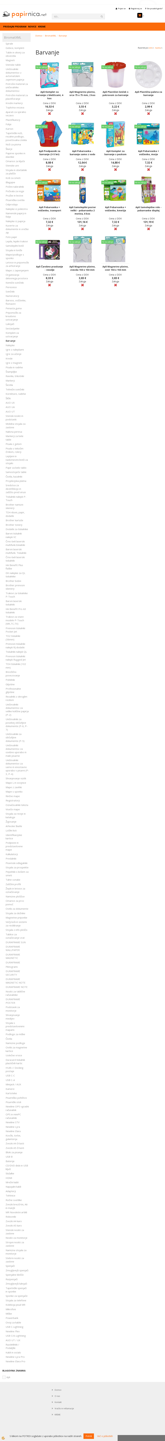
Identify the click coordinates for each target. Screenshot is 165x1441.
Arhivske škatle (14, 826)
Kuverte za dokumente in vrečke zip (17, 229)
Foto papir (11, 237)
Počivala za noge (15, 191)
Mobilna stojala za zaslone (15, 425)
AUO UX (10, 402)
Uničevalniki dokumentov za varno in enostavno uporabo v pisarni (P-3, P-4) (17, 767)
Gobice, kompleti (15, 48)
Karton (9, 128)
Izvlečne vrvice (14, 1055)
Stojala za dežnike (15, 913)
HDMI (9, 1178)
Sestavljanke (12, 328)
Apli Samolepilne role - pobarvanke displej (148, 209)
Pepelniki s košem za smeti (17, 873)
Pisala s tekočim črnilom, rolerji (14, 450)
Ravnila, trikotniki (15, 376)
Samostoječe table (16, 472)
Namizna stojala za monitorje (16, 1252)
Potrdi (89, 1436)
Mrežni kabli (12, 1182)
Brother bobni (13, 580)
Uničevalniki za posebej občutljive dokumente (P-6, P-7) (17, 724)
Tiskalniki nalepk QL (16, 651)
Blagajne (10, 182)
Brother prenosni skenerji (15, 587)
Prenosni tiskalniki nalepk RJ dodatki (15, 645)
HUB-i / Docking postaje (14, 1069)
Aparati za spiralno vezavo (16, 113)
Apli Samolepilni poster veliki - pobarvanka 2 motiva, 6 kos (82, 210)
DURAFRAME (13, 962)
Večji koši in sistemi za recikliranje (16, 923)
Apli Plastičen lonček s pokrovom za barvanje (115, 93)
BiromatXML (50, 35)
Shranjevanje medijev (13, 1016)
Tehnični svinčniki (15, 389)
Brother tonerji (14, 524)
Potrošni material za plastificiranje (17, 97)
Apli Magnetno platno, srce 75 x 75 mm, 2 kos (82, 93)
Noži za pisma (13, 144)
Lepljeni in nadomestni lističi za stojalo (17, 460)
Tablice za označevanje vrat (15, 936)
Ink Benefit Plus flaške (14, 566)
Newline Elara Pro (15, 1361)
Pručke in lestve (14, 195)
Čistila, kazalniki (14, 476)
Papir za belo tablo (16, 467)
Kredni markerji (14, 103)
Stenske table (13, 64)
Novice (32, 26)
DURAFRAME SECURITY (13, 972)
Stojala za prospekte (17, 867)
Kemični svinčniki (15, 282)
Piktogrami (12, 966)
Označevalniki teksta (17, 805)
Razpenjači (12, 1279)
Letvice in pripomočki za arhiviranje (17, 264)
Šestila (9, 385)
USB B (9, 1156)
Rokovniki (11, 1216)
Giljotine (10, 684)
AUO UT (10, 411)
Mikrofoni (11, 1309)
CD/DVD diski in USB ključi (17, 1167)
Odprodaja (12, 204)
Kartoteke (11, 1093)
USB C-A (10, 1080)
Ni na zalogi (41, 67)
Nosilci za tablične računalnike (15, 993)
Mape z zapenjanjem (17, 270)
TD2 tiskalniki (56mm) (13, 637)
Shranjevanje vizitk (16, 778)
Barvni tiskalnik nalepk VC (14, 535)
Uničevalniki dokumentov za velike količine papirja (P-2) (17, 709)
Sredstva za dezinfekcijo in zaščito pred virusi (16, 489)
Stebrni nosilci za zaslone (15, 1259)
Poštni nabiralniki (15, 186)
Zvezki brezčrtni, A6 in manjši (17, 1206)
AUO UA (10, 407)
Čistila (9, 1038)
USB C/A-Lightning (16, 1335)
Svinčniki (10, 291)
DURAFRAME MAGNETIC (13, 956)
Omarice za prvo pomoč (15, 902)
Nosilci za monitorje (16, 1237)
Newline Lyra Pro (15, 1356)
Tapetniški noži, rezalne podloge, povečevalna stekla (16, 136)
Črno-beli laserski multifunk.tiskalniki (15, 543)
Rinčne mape (13, 796)
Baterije (10, 1161)
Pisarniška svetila (15, 200)
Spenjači (10, 1265)
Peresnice (11, 287)
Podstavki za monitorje (13, 1008)
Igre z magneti (14, 362)
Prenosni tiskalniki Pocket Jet (15, 630)
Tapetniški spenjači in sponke (16, 1289)
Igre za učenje (13, 354)
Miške (9, 1313)
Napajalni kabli (13, 1186)
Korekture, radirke (16, 393)
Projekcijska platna (16, 480)
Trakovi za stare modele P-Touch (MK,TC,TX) (15, 620)
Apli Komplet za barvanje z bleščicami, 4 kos (49, 95)
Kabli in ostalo (13, 1352)
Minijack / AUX (13, 1084)
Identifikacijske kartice (14, 836)
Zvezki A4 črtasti (15, 1143)
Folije (8, 124)
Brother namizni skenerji (14, 506)
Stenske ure (12, 165)
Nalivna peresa (14, 431)
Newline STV (12, 1122)
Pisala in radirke (14, 367)
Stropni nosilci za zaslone (15, 1244)
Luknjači (10, 324)
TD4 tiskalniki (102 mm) (16, 665)
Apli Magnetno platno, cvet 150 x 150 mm (115, 268)
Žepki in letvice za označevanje (15, 890)
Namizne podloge (15, 1043)
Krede (9, 358)
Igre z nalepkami (15, 349)
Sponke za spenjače (17, 1295)
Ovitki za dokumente (17, 908)
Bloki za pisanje (14, 1152)
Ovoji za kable (13, 1322)
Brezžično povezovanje (13, 673)
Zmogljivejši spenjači (17, 1270)
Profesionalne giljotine (13, 690)
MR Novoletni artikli (16, 1212)
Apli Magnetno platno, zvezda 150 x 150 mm (82, 268)
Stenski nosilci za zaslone (15, 1231)
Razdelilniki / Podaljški (12, 1346)
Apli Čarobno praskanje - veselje (49, 268)
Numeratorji (12, 295)
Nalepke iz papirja (15, 221)
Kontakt (58, 1402)
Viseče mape (13, 809)
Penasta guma (14, 308)
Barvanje (10, 340)
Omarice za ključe (15, 161)
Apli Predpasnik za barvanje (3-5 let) (49, 153)
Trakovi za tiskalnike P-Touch (17, 595)
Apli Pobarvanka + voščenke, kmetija (115, 209)
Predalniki (11, 858)
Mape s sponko (14, 791)
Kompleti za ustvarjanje (12, 334)
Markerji (10, 380)
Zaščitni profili (13, 884)
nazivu (159, 47)
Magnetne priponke (16, 917)
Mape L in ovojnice (16, 782)
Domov (38, 35)
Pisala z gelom (14, 444)
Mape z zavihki (14, 787)
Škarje (9, 149)
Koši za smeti (13, 178)
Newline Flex (13, 1331)
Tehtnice (10, 1195)
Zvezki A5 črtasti (15, 1148)
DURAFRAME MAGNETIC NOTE (15, 980)
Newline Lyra (13, 1126)
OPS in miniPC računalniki (13, 1116)
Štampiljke (11, 371)
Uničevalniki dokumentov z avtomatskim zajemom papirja (15, 74)
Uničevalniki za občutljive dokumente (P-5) (15, 737)
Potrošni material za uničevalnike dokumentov (17, 87)
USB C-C (10, 1075)
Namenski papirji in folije (16, 215)
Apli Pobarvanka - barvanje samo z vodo (82, 153)
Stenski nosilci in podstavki (14, 417)
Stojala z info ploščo (16, 929)
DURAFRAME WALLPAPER (13, 948)
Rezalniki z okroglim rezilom (16, 698)
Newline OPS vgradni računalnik (17, 1108)
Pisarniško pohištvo (16, 1097)
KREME (42, 26)
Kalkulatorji (12, 854)
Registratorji (13, 800)
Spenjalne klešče (15, 1274)
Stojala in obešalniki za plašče (16, 171)
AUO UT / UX (13, 1340)
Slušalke (10, 1173)
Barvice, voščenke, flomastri (16, 302)
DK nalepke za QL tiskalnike (15, 574)
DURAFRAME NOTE (17, 987)
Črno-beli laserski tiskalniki (15, 559)
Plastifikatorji (13, 119)
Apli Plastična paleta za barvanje (148, 93)
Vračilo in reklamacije (64, 1408)
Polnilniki (10, 679)
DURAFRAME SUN (16, 942)
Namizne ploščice (15, 896)
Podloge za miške (15, 1034)
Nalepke (10, 345)
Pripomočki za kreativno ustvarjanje (13, 316)
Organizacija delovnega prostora (17, 276)
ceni (151, 47)
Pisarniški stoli (13, 1102)
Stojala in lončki (14, 250)
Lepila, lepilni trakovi (17, 241)
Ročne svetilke (14, 1200)
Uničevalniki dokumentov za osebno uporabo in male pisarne (16, 750)
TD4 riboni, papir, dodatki (15, 514)
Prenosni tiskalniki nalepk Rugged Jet (16, 658)
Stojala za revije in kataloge (16, 815)
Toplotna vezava (15, 107)
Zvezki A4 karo (14, 1221)
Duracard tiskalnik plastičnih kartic (15, 1061)
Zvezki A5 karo (14, 1225)
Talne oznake (13, 879)
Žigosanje (11, 821)
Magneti (10, 60)
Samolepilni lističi (15, 245)
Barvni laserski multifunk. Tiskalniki (16, 551)
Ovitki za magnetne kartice (16, 1049)
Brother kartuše (14, 520)
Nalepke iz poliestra (17, 209)
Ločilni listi (11, 830)
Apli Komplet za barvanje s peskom (115, 153)
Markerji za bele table (14, 437)
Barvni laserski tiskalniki (14, 602)
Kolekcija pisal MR (15, 1304)
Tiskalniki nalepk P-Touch (16, 498)
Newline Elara (13, 1131)
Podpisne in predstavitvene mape (14, 846)
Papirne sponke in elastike (15, 155)
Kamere (10, 1088)
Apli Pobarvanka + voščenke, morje (148, 153)
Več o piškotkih (105, 1436)
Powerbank (12, 1318)
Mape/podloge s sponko (15, 256)
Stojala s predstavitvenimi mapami (15, 1026)
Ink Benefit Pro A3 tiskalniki (16, 610)
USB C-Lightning (14, 1326)
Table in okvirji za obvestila (15, 54)
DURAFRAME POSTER (13, 1001)
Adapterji (11, 1191)
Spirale (9, 43)
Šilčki (8, 398)
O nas (57, 1396)
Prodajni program (14, 26)
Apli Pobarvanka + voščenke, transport (49, 209)
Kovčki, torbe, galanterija (13, 1137)
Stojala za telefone (16, 1300)
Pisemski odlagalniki (16, 863)
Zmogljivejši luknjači (16, 1283)
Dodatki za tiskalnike (17, 529)
